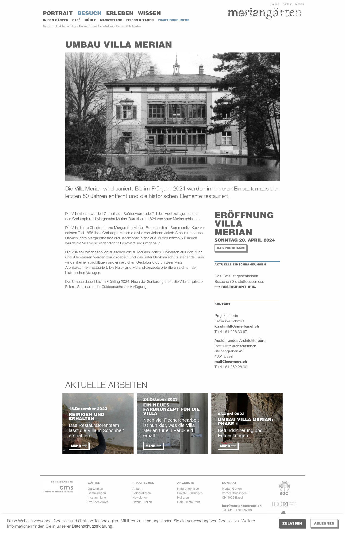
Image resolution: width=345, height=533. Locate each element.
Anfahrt (137, 488)
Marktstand (111, 20)
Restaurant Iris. (239, 287)
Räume (275, 4)
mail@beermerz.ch (231, 361)
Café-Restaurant (188, 502)
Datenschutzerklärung (92, 526)
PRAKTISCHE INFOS (173, 20)
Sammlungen (97, 493)
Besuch (89, 13)
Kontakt (287, 4)
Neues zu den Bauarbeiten (96, 26)
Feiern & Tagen (140, 20)
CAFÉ (76, 20)
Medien (299, 4)
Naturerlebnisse (188, 488)
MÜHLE (90, 20)
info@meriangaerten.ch (242, 505)
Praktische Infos (66, 26)
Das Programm (231, 248)
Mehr (76, 445)
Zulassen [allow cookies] (292, 523)
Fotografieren (141, 493)
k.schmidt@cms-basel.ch (237, 326)
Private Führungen (190, 493)
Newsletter (139, 497)
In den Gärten (55, 20)
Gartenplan (95, 488)
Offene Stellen (142, 502)
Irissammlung (97, 497)
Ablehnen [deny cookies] (324, 523)
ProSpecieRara (98, 502)
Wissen (149, 13)
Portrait (58, 13)
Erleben (119, 13)
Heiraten (183, 497)
